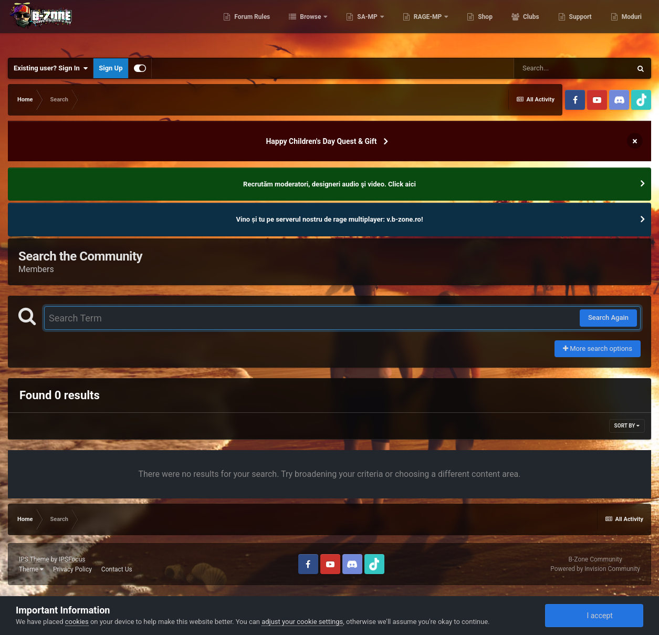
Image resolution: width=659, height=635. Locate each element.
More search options (597, 348)
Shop (484, 26)
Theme (31, 569)
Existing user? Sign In (51, 68)
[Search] (572, 68)
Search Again (608, 317)
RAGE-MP (428, 26)
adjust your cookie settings (302, 622)
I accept (594, 615)
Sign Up (110, 68)
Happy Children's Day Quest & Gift (321, 141)
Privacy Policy (72, 569)
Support (580, 26)
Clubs (530, 26)
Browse (310, 26)
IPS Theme (34, 559)
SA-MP (367, 26)
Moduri (631, 26)
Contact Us (116, 569)
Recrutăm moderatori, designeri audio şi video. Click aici (329, 184)
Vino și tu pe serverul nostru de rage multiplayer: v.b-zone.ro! (329, 219)
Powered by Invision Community (595, 568)
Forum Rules (251, 26)
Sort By (627, 426)
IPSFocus (72, 559)
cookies (77, 622)
